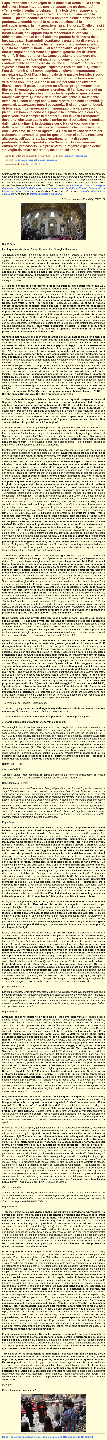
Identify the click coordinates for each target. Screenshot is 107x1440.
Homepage (81, 156)
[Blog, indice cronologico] (17, 1437)
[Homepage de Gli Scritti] (78, 1437)
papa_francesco (48, 160)
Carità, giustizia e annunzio (46, 194)
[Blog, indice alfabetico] (48, 1437)
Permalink (69, 156)
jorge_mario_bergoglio (27, 160)
